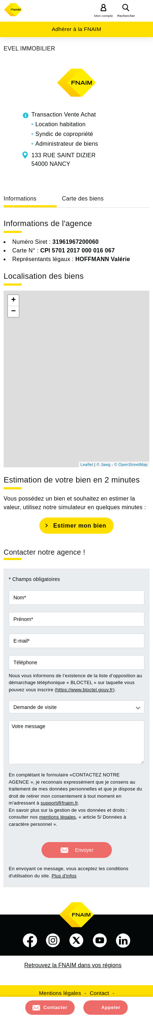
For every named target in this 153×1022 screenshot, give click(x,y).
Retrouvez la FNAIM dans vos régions (72, 965)
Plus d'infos (64, 875)
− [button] (13, 311)
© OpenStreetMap (131, 464)
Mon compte (103, 16)
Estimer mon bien (79, 526)
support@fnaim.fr (59, 803)
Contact (99, 993)
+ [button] (13, 300)
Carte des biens (83, 198)
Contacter (55, 1007)
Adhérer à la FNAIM (76, 29)
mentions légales (57, 817)
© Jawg (103, 464)
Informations (20, 198)
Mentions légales (60, 993)
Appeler (111, 1007)
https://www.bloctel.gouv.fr (84, 689)
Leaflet (86, 464)
